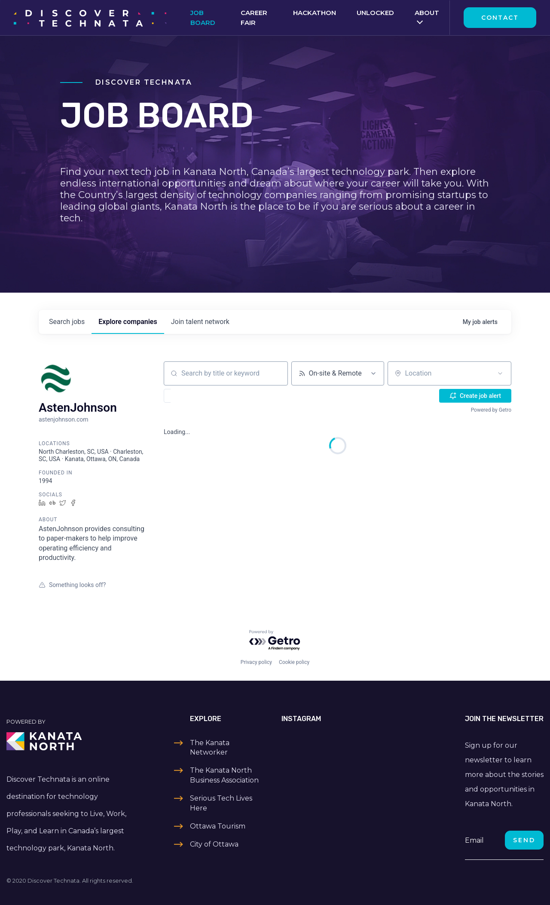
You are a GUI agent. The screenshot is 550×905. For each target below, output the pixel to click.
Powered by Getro (491, 410)
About (427, 13)
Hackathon (314, 13)
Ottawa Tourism (217, 826)
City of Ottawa (214, 844)
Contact (500, 17)
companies (127, 322)
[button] (192, 396)
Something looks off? (72, 584)
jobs (67, 322)
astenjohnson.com (64, 419)
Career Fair (254, 18)
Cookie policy (294, 662)
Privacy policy (256, 662)
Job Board (202, 18)
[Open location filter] (500, 373)
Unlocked (375, 13)
